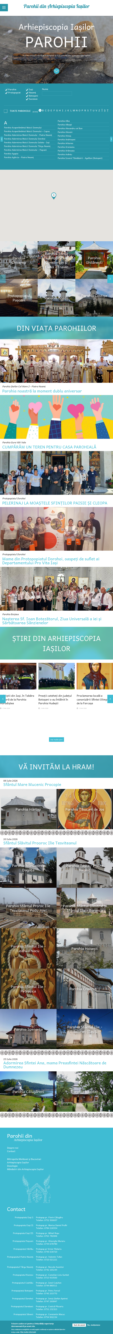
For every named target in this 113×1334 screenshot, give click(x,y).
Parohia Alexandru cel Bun (70, 128)
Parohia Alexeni (65, 132)
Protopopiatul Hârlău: (23, 1249)
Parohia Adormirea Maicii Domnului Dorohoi (24, 138)
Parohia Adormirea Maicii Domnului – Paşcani (25, 149)
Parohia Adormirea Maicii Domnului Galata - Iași (27, 142)
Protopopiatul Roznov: (23, 1274)
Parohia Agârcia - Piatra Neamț (19, 157)
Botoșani (33, 95)
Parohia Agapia (11, 153)
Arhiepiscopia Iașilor (18, 1162)
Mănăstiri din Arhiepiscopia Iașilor (25, 1169)
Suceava (33, 98)
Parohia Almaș (64, 135)
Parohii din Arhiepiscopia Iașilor (56, 6)
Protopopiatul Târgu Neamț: (20, 1267)
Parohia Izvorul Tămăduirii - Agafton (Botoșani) (80, 158)
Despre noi (12, 1148)
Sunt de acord (79, 1325)
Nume (45, 89)
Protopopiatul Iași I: (24, 1217)
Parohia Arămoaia (66, 150)
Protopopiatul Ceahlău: (23, 1282)
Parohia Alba (64, 120)
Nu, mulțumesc (93, 1325)
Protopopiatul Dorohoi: (23, 1298)
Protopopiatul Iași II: (24, 1225)
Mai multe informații (28, 1332)
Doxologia (12, 1166)
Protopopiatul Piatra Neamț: (20, 1256)
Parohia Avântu (65, 154)
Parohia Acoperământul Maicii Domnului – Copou (27, 131)
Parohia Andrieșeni (66, 139)
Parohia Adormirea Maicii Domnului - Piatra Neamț (28, 135)
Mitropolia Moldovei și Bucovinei (24, 1159)
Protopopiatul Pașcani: (23, 1241)
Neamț (32, 92)
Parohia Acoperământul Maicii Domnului (23, 127)
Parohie (12, 89)
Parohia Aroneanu (66, 147)
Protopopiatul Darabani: (22, 1306)
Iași (31, 89)
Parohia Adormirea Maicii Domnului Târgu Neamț (27, 146)
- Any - (18, 111)
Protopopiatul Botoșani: (22, 1290)
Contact (11, 1151)
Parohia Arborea (65, 143)
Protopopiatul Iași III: (23, 1233)
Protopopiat (14, 92)
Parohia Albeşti (65, 124)
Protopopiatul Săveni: (24, 1314)
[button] (54, 196)
